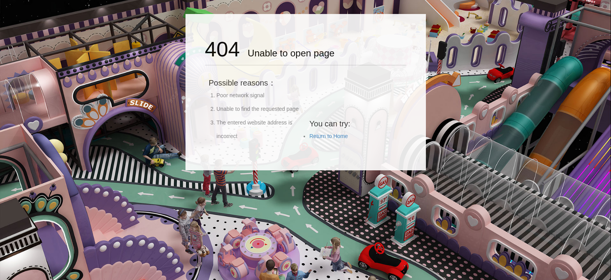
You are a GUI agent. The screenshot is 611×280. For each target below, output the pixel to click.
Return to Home (328, 136)
